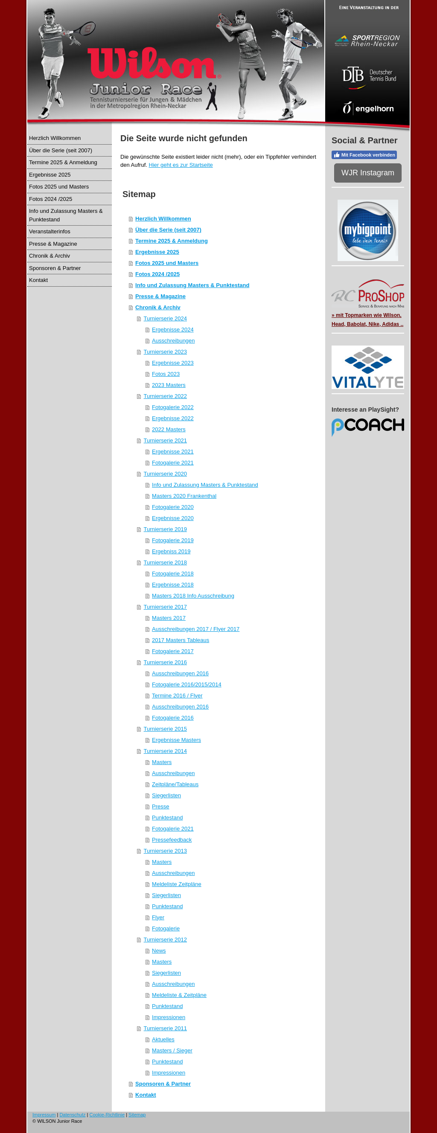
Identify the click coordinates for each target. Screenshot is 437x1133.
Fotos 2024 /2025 (157, 274)
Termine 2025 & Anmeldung (171, 241)
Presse (160, 806)
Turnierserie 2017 (165, 607)
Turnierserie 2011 (165, 1028)
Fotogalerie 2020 (173, 507)
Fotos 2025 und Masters (166, 263)
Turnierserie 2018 (165, 562)
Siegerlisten (166, 795)
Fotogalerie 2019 (173, 540)
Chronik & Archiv (158, 307)
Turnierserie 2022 (165, 396)
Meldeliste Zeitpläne (176, 884)
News (159, 950)
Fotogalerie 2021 (173, 462)
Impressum (43, 1114)
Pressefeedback (172, 840)
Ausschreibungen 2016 (180, 673)
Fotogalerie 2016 (173, 718)
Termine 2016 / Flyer (177, 695)
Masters (162, 762)
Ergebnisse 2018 (173, 584)
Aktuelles (163, 1039)
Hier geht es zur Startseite (181, 165)
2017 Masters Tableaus (180, 640)
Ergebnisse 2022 (173, 418)
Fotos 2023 (166, 374)
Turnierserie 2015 (165, 729)
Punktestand (167, 817)
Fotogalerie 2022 (173, 407)
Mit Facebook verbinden (364, 154)
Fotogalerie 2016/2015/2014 (186, 684)
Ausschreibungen (173, 340)
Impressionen (168, 1017)
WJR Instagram (367, 172)
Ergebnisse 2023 (173, 363)
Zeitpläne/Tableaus (175, 784)
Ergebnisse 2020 (173, 518)
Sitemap (137, 1114)
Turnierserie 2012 (165, 939)
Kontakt (145, 1095)
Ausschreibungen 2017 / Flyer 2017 (195, 629)
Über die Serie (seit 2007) (168, 230)
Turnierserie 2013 (165, 851)
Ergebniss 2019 (171, 551)
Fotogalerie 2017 (173, 651)
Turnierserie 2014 (165, 751)
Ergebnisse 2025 (157, 252)
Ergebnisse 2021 (173, 451)
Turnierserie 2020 (165, 474)
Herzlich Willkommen (163, 218)
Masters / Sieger (172, 1050)
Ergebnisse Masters (176, 740)
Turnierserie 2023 (165, 352)
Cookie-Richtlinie (107, 1114)
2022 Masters (169, 429)
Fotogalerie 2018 (173, 573)
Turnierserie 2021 (165, 440)
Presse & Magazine (160, 296)
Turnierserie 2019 (165, 529)
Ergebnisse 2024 (173, 329)
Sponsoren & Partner (163, 1084)
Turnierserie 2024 (165, 318)
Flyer (158, 917)
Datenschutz (72, 1114)
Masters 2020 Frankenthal (184, 496)
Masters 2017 (169, 618)
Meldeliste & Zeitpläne (179, 995)
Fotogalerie (166, 928)
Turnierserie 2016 (165, 662)
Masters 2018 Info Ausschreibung (193, 596)
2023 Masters (169, 385)
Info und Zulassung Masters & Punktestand (192, 285)
